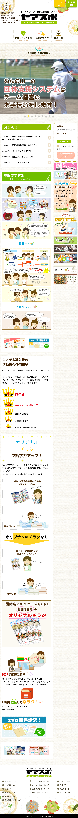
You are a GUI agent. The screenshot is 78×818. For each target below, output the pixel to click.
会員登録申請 (10, 796)
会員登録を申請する (66, 155)
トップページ (65, 781)
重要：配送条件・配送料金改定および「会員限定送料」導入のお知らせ (26, 138)
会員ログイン (10, 792)
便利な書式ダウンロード (41, 792)
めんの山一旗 (65, 792)
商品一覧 (8, 789)
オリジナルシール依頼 (40, 785)
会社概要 (63, 785)
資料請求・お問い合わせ (14, 800)
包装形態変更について (16, 150)
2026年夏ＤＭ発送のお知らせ (19, 145)
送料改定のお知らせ (15, 162)
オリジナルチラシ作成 (40, 781)
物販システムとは (11, 781)
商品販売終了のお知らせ (17, 156)
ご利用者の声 (10, 785)
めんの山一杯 (65, 789)
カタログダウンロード (40, 789)
